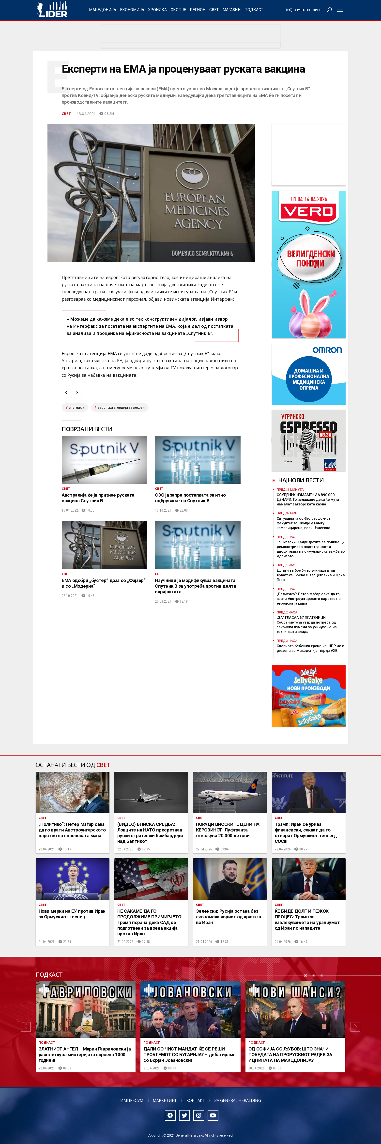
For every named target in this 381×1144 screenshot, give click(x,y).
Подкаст (253, 9)
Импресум (131, 1100)
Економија (132, 9)
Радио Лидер (52, 10)
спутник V (76, 407)
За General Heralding (237, 1100)
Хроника (157, 9)
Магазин (232, 9)
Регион (197, 9)
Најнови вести (301, 480)
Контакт (195, 1100)
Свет (214, 9)
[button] (26, 1026)
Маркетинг (165, 1100)
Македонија (102, 9)
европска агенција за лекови (121, 407)
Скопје (178, 9)
